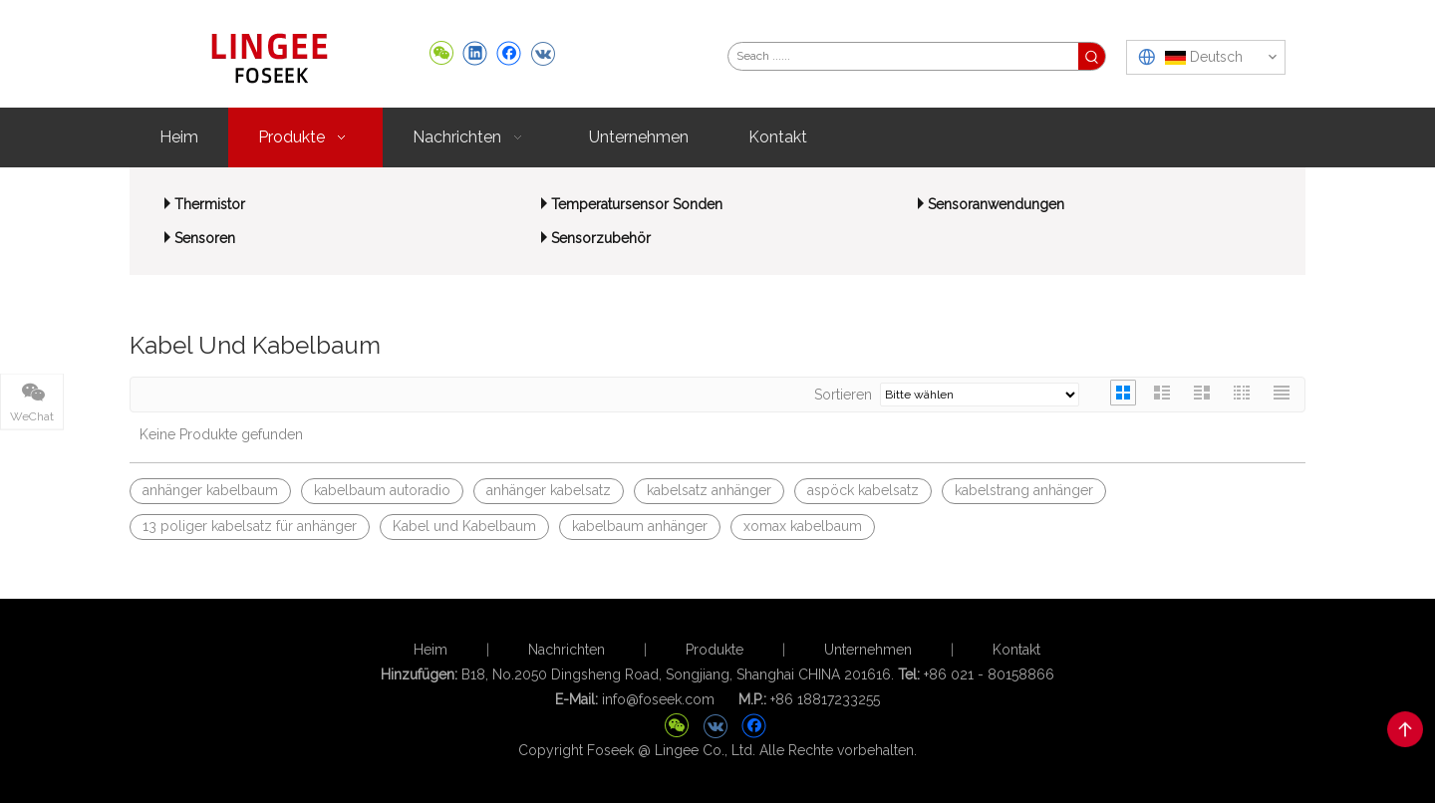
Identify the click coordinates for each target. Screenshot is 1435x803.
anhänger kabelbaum (210, 490)
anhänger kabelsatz (548, 490)
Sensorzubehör (601, 238)
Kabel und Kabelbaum (464, 526)
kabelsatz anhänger (709, 490)
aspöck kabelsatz (863, 490)
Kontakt (1016, 650)
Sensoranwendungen (996, 204)
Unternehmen (868, 650)
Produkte (714, 650)
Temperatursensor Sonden (636, 204)
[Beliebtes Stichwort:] (1091, 56)
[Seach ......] (903, 56)
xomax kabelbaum (802, 526)
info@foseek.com (658, 699)
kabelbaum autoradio (382, 490)
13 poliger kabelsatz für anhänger (250, 526)
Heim (430, 650)
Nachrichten (566, 650)
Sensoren (204, 238)
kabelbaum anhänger (640, 526)
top (1405, 729)
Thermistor (209, 204)
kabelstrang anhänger (1024, 490)
